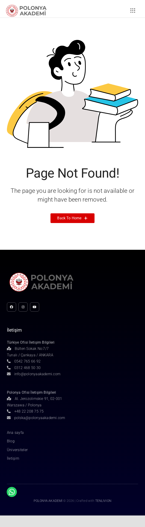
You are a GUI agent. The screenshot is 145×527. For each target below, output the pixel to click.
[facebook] (11, 307)
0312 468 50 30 (24, 368)
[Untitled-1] (26, 5)
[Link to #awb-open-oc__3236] (132, 10)
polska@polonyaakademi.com (36, 418)
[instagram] (23, 307)
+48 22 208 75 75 (25, 411)
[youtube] (34, 307)
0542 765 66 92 (24, 361)
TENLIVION (103, 501)
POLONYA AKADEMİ (48, 501)
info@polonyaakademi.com (33, 374)
